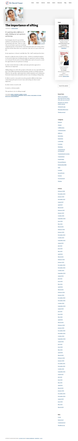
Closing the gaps (61, 106)
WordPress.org (61, 425)
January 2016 (61, 232)
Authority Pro (22, 438)
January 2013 (61, 328)
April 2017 (60, 204)
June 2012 (60, 347)
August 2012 (61, 341)
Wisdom (60, 181)
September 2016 (61, 218)
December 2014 (61, 265)
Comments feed (61, 422)
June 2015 (60, 248)
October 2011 (61, 369)
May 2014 (60, 284)
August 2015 (61, 243)
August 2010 (61, 399)
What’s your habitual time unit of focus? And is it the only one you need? (64, 98)
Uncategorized (61, 178)
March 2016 (61, 226)
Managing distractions (63, 109)
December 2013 (61, 297)
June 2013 (60, 314)
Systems (25, 94)
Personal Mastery (62, 162)
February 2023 (61, 191)
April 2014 (60, 286)
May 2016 (60, 224)
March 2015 (60, 256)
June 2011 (60, 379)
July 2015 (60, 245)
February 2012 (61, 358)
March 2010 (61, 407)
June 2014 (60, 281)
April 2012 (60, 352)
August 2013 (61, 308)
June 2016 (60, 221)
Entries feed (60, 420)
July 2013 (60, 311)
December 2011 (61, 363)
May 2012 (60, 349)
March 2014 (60, 289)
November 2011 (61, 366)
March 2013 (61, 322)
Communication (62, 130)
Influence (60, 133)
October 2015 (61, 237)
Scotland (60, 170)
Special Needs (61, 173)
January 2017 (61, 213)
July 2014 (60, 278)
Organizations (61, 156)
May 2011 (60, 382)
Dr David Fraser (14, 95)
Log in (59, 417)
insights (25, 95)
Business (60, 122)
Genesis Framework (30, 438)
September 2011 (61, 371)
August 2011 (60, 374)
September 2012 (61, 338)
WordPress (37, 438)
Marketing (60, 146)
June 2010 (60, 401)
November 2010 (61, 396)
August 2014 (61, 276)
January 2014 (61, 295)
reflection (7, 96)
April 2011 (60, 385)
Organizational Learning (63, 153)
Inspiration (60, 138)
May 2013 (60, 317)
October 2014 (61, 270)
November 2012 (61, 333)
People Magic (61, 159)
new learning (34, 95)
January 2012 (61, 360)
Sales (59, 167)
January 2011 (61, 390)
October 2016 (61, 215)
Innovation (60, 136)
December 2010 (61, 393)
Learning (21, 94)
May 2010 (60, 404)
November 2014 (61, 267)
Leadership (16, 94)
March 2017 (60, 207)
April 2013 (60, 319)
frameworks (20, 95)
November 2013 (61, 300)
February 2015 (61, 259)
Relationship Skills (62, 164)
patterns (39, 95)
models (29, 95)
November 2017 (61, 199)
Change (12, 94)
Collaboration (61, 127)
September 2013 (61, 306)
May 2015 (60, 251)
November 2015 (61, 235)
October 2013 (61, 303)
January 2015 (61, 262)
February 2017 (61, 210)
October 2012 (61, 336)
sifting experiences (14, 96)
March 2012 (61, 355)
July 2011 (60, 377)
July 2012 (60, 344)
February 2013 (61, 325)
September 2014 (61, 273)
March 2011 (60, 388)
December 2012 (61, 330)
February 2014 (61, 292)
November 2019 (61, 193)
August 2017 (60, 202)
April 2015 (60, 254)
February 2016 (61, 229)
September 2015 (61, 240)
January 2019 (61, 196)
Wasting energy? (62, 112)
